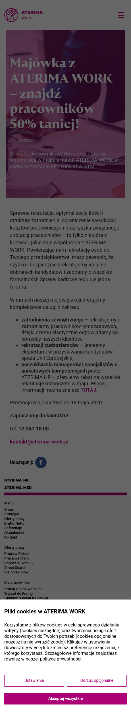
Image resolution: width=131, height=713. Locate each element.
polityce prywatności (60, 659)
